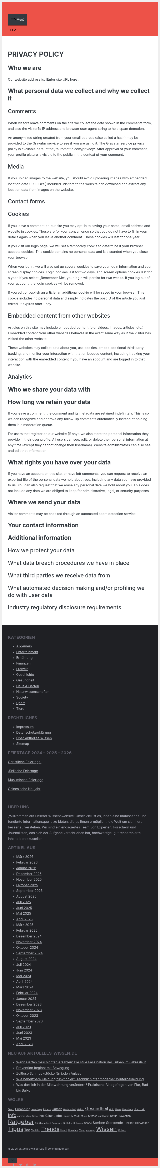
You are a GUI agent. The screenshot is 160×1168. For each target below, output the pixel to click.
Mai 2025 (23, 913)
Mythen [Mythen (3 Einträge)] (92, 1115)
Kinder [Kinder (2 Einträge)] (35, 1116)
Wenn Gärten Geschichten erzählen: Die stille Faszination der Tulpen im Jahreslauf (81, 1062)
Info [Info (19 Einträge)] (12, 1115)
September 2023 (29, 1021)
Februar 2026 (27, 862)
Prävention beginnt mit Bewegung (42, 1068)
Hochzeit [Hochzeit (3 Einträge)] (139, 1109)
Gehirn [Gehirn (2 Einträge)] (80, 1109)
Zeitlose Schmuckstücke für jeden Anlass (48, 1073)
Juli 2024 (23, 965)
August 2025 (26, 896)
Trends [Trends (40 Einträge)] (50, 1129)
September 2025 (29, 891)
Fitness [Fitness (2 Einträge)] (47, 1109)
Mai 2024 (23, 976)
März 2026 (24, 857)
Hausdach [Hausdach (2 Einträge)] (127, 1109)
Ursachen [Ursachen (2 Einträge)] (73, 1130)
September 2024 (29, 953)
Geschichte (25, 674)
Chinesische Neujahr (24, 789)
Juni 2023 (24, 1033)
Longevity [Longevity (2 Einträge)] (68, 1116)
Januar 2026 (26, 868)
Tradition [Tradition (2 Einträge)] (35, 1130)
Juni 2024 (24, 970)
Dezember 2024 (29, 936)
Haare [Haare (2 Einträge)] (118, 1109)
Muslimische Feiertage (25, 780)
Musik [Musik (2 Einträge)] (84, 1116)
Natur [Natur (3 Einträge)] (113, 1115)
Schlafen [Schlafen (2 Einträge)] (67, 1123)
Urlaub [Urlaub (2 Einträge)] (64, 1130)
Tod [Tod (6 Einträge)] (27, 1130)
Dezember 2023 (29, 1004)
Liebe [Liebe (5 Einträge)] (58, 1116)
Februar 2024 (27, 993)
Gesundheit (25, 680)
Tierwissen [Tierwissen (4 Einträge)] (141, 1123)
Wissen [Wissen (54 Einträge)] (106, 1128)
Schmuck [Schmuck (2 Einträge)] (78, 1123)
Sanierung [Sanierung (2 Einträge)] (57, 1123)
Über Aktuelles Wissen (34, 738)
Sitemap (22, 744)
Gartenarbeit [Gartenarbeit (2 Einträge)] (69, 1109)
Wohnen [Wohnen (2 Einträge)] (122, 1130)
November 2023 (29, 1010)
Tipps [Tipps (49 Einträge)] (15, 1128)
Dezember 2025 (28, 874)
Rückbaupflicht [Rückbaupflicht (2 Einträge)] (43, 1123)
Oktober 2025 (27, 885)
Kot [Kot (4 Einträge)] (41, 1115)
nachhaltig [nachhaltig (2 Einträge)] (103, 1116)
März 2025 (24, 925)
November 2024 (29, 942)
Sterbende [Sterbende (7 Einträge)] (114, 1123)
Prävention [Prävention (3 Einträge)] (124, 1115)
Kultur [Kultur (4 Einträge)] (49, 1115)
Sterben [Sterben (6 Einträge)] (99, 1123)
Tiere (20, 708)
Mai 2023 (23, 1038)
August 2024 (26, 959)
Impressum (25, 727)
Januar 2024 (26, 999)
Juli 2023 (23, 1027)
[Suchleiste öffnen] (13, 30)
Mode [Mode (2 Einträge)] (77, 1116)
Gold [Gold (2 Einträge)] (111, 1109)
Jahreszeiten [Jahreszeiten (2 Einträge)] (24, 1116)
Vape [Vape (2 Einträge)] (82, 1130)
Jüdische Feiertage (23, 771)
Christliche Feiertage (24, 762)
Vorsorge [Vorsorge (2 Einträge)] (90, 1130)
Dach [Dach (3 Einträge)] (11, 1109)
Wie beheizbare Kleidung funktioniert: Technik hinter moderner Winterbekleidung (80, 1079)
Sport (20, 703)
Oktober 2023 (27, 1015)
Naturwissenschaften (33, 692)
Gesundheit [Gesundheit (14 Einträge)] (96, 1108)
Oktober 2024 (27, 947)
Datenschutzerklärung (33, 732)
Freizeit (22, 669)
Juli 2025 (23, 902)
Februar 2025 (27, 930)
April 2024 (24, 981)
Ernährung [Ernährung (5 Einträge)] (22, 1109)
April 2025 (24, 919)
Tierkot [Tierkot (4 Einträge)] (129, 1123)
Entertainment (27, 652)
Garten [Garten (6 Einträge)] (57, 1109)
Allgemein (24, 646)
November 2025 (29, 879)
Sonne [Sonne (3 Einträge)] (88, 1123)
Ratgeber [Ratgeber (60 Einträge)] (21, 1121)
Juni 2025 (24, 908)
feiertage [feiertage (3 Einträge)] (36, 1109)
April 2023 (24, 1044)
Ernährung (24, 658)
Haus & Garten (27, 686)
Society (22, 697)
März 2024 (25, 987)
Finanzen (23, 663)
